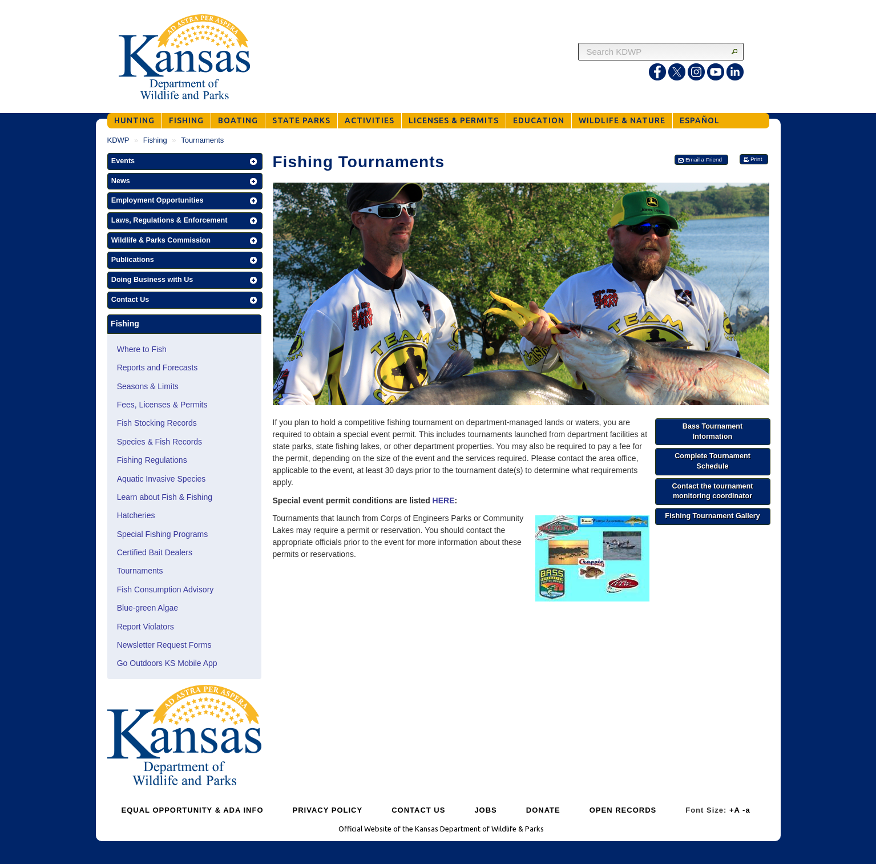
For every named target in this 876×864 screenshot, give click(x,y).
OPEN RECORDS (623, 810)
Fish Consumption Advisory (165, 589)
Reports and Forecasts (157, 367)
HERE (444, 500)
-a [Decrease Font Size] (746, 810)
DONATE (543, 810)
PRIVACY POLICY (328, 810)
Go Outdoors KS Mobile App (167, 663)
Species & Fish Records (159, 441)
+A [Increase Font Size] (734, 810)
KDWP (118, 140)
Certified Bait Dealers (154, 552)
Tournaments (140, 570)
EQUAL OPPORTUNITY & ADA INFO (193, 810)
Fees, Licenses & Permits (162, 404)
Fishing (155, 140)
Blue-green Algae (147, 607)
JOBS (485, 810)
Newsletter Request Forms (164, 644)
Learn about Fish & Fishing (164, 497)
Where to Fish (142, 349)
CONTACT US (418, 810)
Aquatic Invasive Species (161, 478)
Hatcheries (136, 515)
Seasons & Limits (148, 386)
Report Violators (145, 626)
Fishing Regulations (152, 460)
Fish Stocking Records (157, 422)
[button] (185, 161)
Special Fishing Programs (162, 534)
